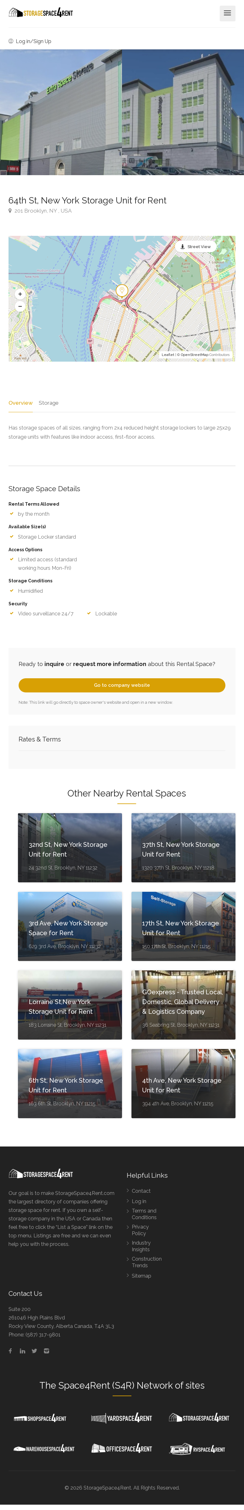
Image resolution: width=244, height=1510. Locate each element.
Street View (199, 246)
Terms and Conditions (144, 1214)
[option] (183, 112)
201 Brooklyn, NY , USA (40, 211)
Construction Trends (147, 1262)
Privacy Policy (140, 1230)
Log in (139, 1201)
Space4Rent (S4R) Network (115, 1385)
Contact (141, 1191)
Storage (48, 403)
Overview (20, 403)
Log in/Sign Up (30, 41)
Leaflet (168, 355)
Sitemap (141, 1276)
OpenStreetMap (194, 355)
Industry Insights (141, 1246)
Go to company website (122, 685)
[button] (20, 294)
